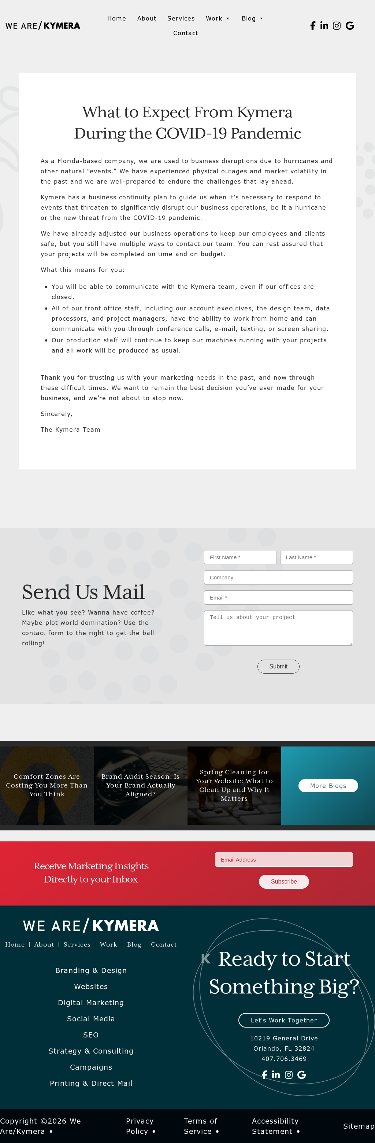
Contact (185, 33)
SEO (91, 1035)
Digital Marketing (91, 1002)
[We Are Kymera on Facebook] (313, 25)
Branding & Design (91, 970)
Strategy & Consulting (91, 1051)
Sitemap (359, 1126)
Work (218, 18)
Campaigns (91, 1067)
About (146, 18)
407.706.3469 (284, 1059)
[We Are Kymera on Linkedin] (324, 25)
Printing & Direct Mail (91, 1083)
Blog (253, 18)
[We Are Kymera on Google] (350, 25)
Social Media (91, 1019)
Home (116, 18)
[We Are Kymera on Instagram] (337, 25)
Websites (91, 986)
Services (181, 18)
